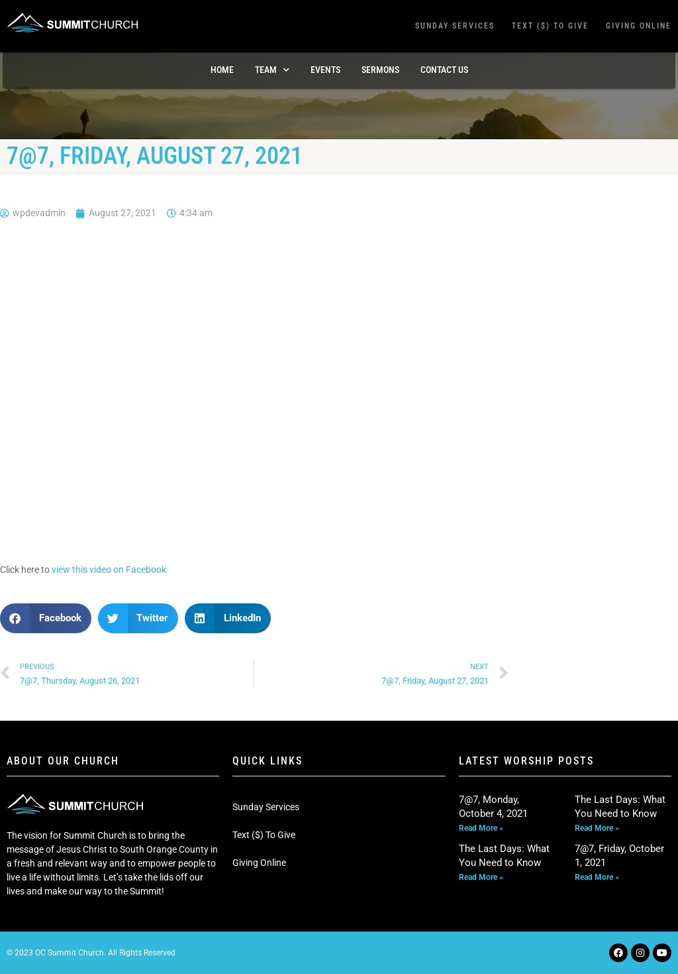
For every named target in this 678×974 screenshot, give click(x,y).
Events (325, 69)
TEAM (272, 70)
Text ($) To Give (550, 25)
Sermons (380, 69)
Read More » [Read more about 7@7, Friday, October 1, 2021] (597, 877)
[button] (45, 618)
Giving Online (638, 25)
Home (222, 69)
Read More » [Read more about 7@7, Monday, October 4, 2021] (481, 828)
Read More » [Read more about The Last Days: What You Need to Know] (597, 828)
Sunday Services (455, 25)
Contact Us (444, 69)
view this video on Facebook (109, 569)
